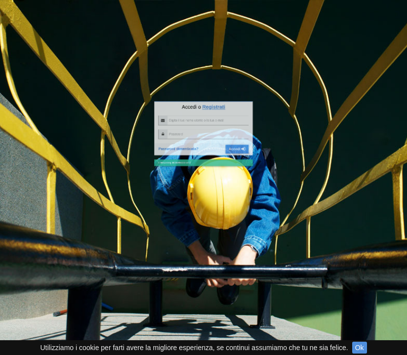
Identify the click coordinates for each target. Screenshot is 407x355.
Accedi (228, 103)
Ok (359, 348)
